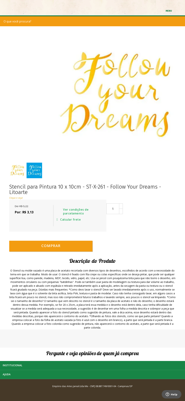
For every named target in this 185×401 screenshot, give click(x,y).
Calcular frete (69, 220)
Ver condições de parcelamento (76, 211)
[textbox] (93, 21)
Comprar (51, 245)
